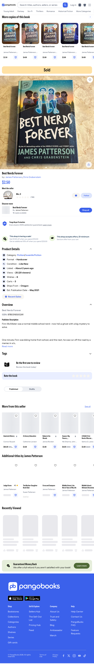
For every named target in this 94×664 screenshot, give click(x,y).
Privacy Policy (55, 657)
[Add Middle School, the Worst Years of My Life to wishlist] (75, 467)
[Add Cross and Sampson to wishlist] (55, 467)
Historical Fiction (65, 11)
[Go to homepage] (9, 5)
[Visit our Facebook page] (63, 657)
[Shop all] (85, 211)
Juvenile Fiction (33, 256)
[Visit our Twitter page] (68, 657)
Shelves (12, 634)
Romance (51, 11)
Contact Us (76, 618)
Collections (13, 618)
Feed (31, 632)
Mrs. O (18, 195)
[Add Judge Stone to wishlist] (16, 467)
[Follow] (86, 196)
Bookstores (13, 613)
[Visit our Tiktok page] (84, 657)
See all (88, 408)
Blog (52, 627)
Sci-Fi (30, 11)
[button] (47, 251)
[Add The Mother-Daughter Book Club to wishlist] (36, 467)
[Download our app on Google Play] (32, 600)
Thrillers (39, 11)
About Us (54, 613)
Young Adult (8, 11)
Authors (12, 628)
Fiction (20, 256)
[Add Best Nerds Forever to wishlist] (90, 80)
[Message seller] (76, 196)
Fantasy (21, 11)
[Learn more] (82, 567)
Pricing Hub (35, 627)
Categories (13, 623)
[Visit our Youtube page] (79, 657)
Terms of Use (42, 657)
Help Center (77, 613)
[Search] (65, 5)
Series (11, 639)
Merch (53, 637)
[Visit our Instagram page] (74, 657)
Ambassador (56, 632)
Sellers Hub (34, 613)
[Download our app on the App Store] (16, 600)
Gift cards (12, 644)
